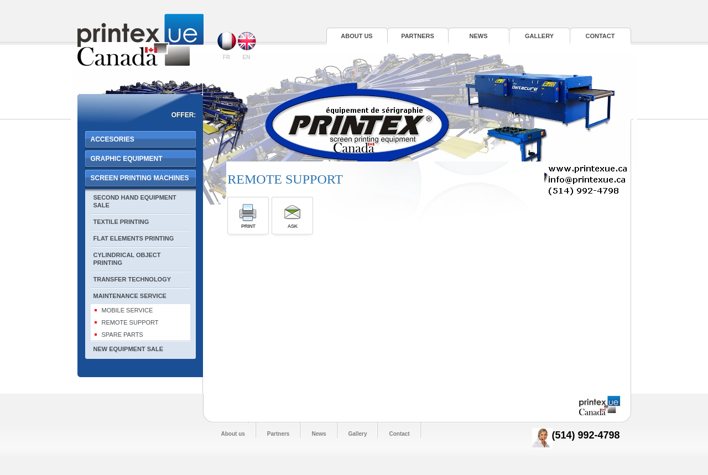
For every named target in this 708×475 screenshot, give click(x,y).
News (479, 36)
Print (248, 226)
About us (356, 36)
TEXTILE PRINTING (121, 221)
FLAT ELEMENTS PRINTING (133, 238)
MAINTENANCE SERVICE (129, 296)
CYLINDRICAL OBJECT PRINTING (127, 259)
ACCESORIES (112, 139)
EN (247, 45)
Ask (293, 226)
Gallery (539, 36)
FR (227, 45)
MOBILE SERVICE (127, 310)
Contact (600, 36)
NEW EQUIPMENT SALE (128, 349)
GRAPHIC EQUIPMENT (127, 159)
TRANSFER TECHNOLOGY (132, 279)
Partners (417, 36)
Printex (140, 40)
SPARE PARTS (122, 334)
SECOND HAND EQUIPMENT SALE (134, 201)
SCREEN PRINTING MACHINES (140, 178)
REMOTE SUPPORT (130, 322)
